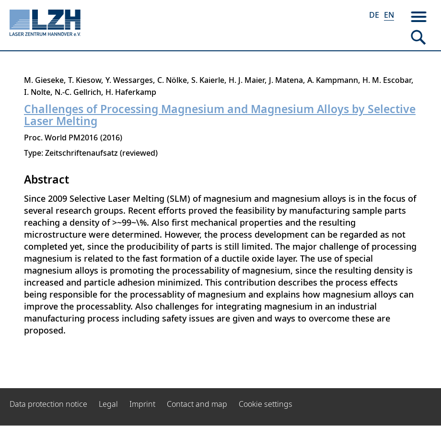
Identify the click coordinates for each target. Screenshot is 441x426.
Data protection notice (48, 404)
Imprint (142, 404)
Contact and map (197, 404)
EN (389, 15)
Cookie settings (265, 404)
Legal (108, 404)
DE (374, 15)
